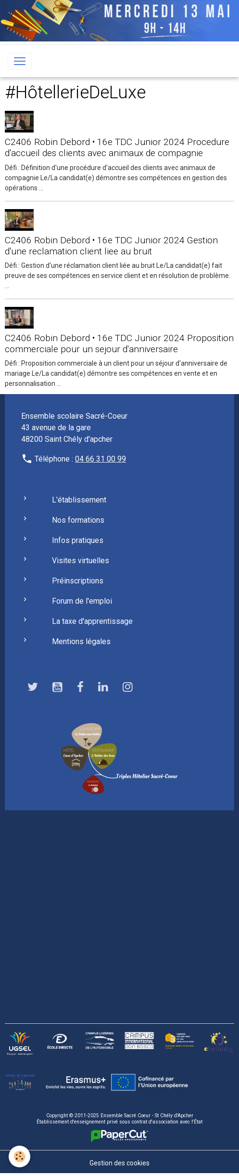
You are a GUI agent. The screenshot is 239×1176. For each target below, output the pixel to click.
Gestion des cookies (119, 1163)
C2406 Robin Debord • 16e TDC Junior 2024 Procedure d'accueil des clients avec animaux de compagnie (117, 147)
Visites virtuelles (80, 560)
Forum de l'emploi (82, 601)
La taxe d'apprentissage (92, 621)
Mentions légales (81, 641)
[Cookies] (19, 1156)
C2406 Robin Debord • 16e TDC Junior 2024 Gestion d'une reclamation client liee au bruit (111, 246)
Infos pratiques (77, 540)
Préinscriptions (77, 580)
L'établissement (79, 499)
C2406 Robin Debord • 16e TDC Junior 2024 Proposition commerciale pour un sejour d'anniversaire (119, 343)
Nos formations (78, 520)
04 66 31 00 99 (100, 458)
